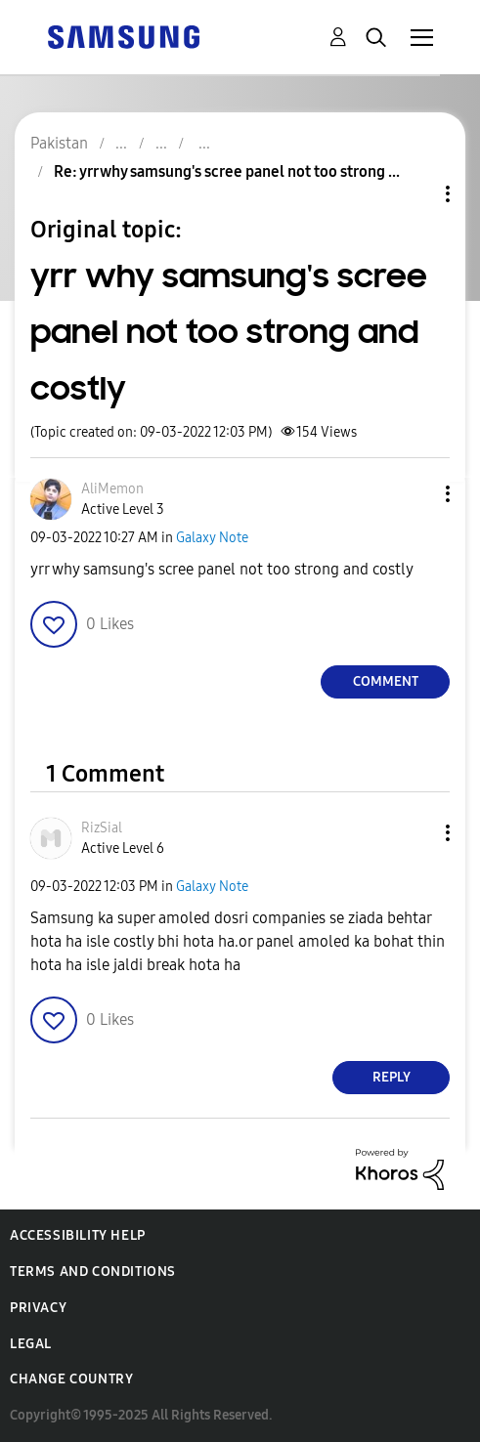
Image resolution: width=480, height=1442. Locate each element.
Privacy (38, 1307)
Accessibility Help (78, 1235)
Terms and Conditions (93, 1271)
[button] (415, 494)
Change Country (71, 1379)
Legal (31, 1344)
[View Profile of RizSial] (101, 828)
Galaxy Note (212, 538)
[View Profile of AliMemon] (112, 489)
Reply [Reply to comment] (391, 1077)
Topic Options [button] (414, 194)
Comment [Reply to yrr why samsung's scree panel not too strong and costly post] (385, 681)
